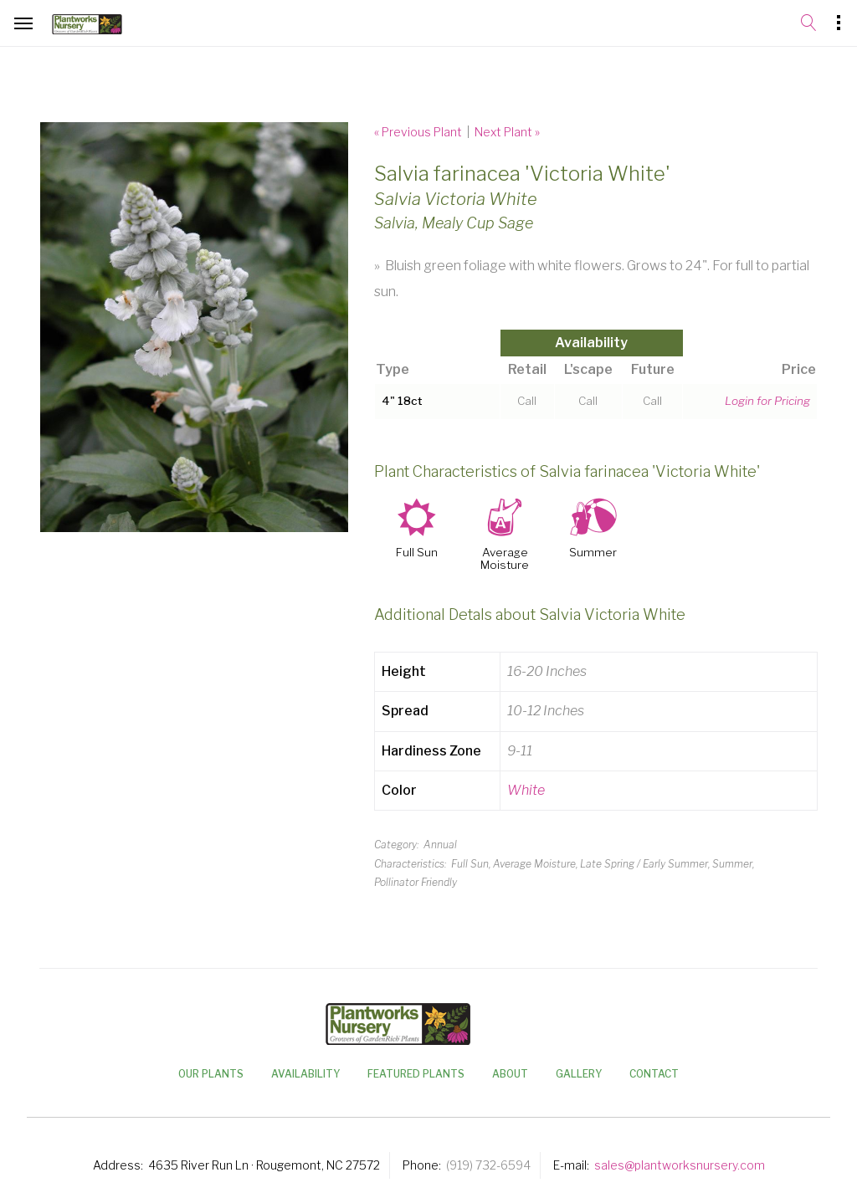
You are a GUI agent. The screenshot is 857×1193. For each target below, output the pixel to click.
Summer (593, 552)
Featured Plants (415, 1074)
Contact (654, 1074)
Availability (305, 1074)
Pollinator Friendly (415, 882)
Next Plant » (507, 132)
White (526, 790)
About (510, 1074)
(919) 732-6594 (488, 1165)
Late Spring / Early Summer (644, 864)
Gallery (579, 1074)
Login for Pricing (767, 400)
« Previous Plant (418, 132)
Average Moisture (504, 558)
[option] (194, 327)
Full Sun (417, 552)
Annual (440, 844)
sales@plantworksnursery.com (679, 1165)
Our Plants (211, 1074)
